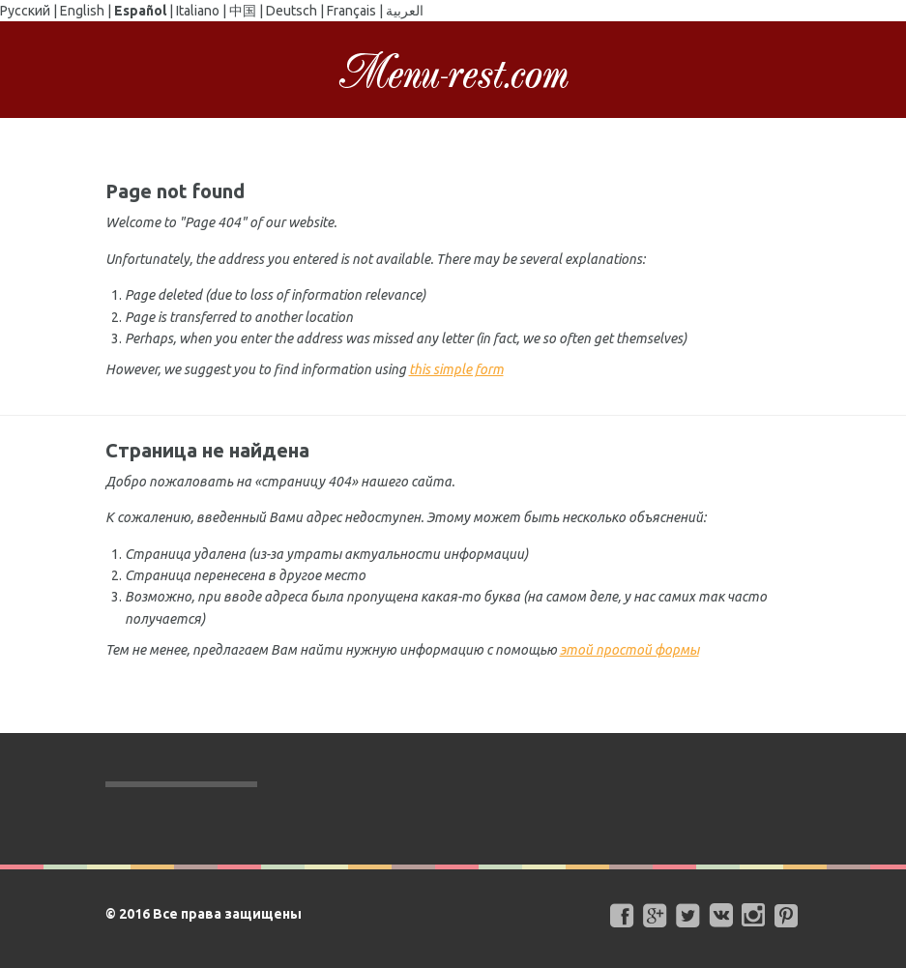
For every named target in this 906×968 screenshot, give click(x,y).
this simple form (456, 369)
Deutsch (291, 10)
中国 (242, 10)
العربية (405, 10)
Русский (25, 10)
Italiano (197, 10)
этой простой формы (629, 650)
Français (351, 10)
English (82, 10)
